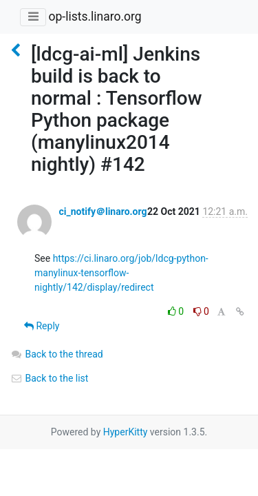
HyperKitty (125, 431)
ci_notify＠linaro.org (102, 211)
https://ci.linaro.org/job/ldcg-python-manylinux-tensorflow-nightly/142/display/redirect (121, 273)
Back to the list (49, 378)
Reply (41, 325)
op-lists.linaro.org (94, 16)
